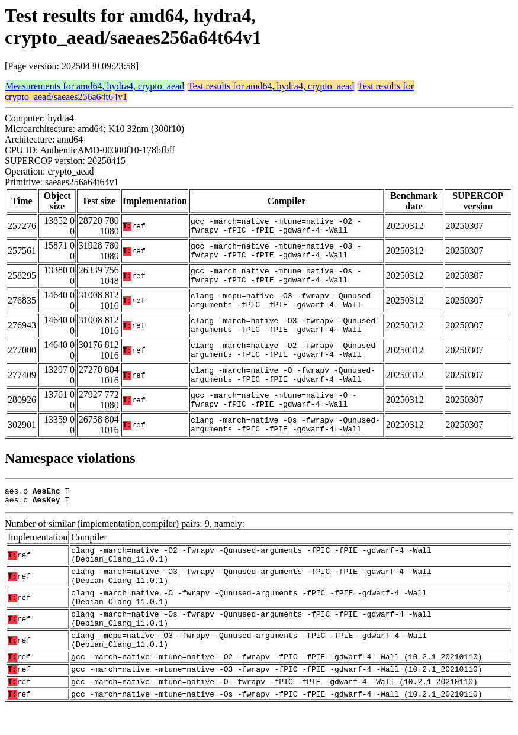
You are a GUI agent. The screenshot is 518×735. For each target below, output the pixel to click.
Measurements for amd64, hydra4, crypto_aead (94, 86)
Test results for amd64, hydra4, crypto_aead (271, 86)
